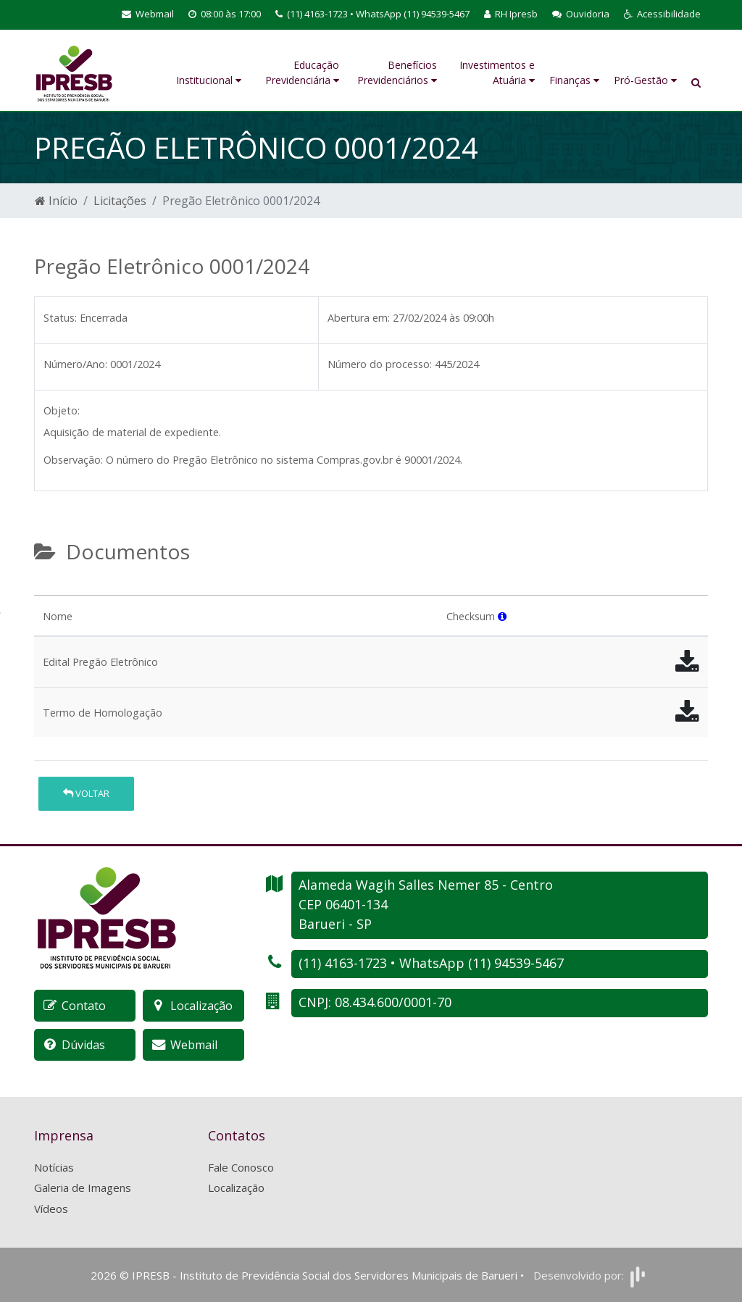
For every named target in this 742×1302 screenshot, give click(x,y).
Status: (60, 318)
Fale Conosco (241, 1167)
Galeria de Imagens (82, 1187)
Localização (236, 1187)
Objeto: (61, 410)
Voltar (86, 793)
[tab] (46, 589)
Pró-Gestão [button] (645, 80)
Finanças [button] (574, 80)
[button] (662, 14)
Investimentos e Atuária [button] (497, 72)
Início (56, 201)
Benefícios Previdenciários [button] (397, 72)
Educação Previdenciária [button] (302, 72)
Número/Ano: (75, 364)
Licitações (119, 201)
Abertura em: (359, 318)
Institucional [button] (208, 80)
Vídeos (51, 1208)
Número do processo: (380, 364)
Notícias (54, 1167)
